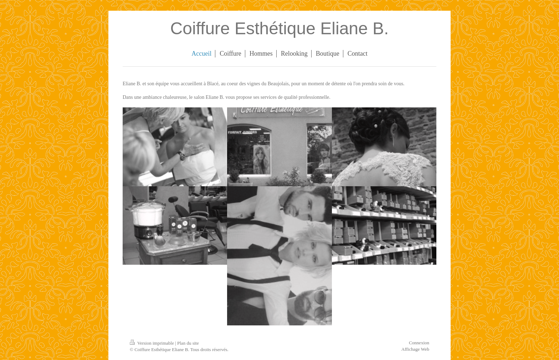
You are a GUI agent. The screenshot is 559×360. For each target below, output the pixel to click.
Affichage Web (415, 349)
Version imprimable (152, 343)
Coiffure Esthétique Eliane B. (279, 28)
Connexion (419, 342)
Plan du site (188, 343)
